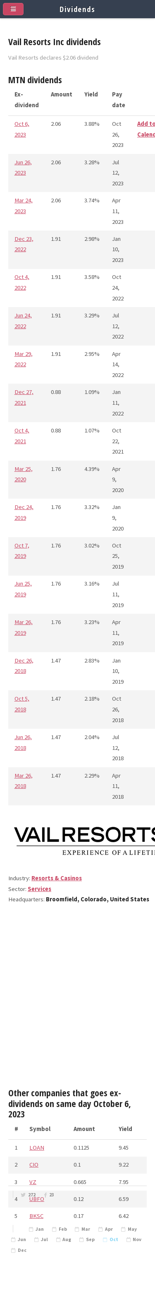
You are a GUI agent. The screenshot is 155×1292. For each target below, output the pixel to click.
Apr (109, 1229)
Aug (66, 1239)
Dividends (77, 9)
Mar (85, 1229)
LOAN (36, 1147)
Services (39, 889)
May (132, 1229)
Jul (44, 1239)
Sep (90, 1239)
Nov (137, 1239)
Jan (40, 1229)
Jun (22, 1239)
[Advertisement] (77, 999)
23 (51, 1194)
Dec (22, 1250)
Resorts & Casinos (56, 878)
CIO (33, 1164)
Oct (114, 1239)
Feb (63, 1229)
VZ (32, 1182)
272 (32, 1194)
